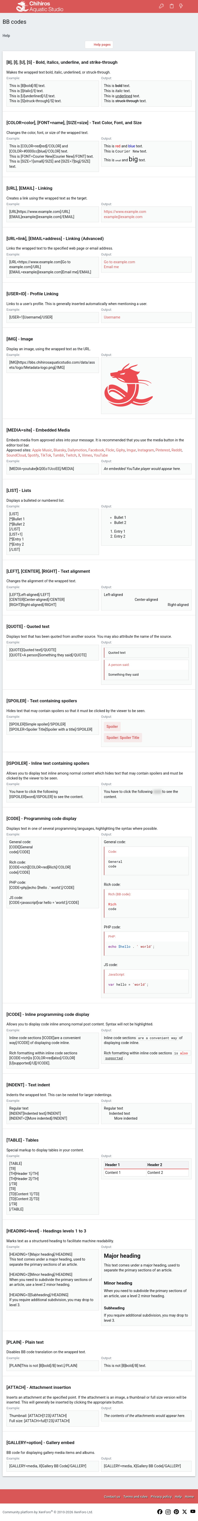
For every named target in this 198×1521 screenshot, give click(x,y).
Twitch (71, 455)
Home (189, 1497)
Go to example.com (119, 262)
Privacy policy (161, 1497)
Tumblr (58, 455)
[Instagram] (168, 1512)
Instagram (146, 450)
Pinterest (162, 450)
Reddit (176, 450)
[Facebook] (159, 1512)
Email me (111, 267)
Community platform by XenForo (48, 1512)
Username (112, 317)
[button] (8, 6)
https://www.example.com (125, 212)
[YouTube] (192, 1512)
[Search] (190, 6)
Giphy (120, 450)
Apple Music (42, 450)
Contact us (112, 1497)
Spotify (33, 455)
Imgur (131, 450)
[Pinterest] (176, 1512)
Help (178, 1497)
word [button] (157, 792)
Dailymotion (77, 450)
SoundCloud (16, 455)
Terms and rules (135, 1497)
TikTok (45, 455)
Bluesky (60, 450)
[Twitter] (184, 1512)
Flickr (110, 450)
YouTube (101, 455)
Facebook (96, 450)
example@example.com (123, 217)
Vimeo (87, 455)
